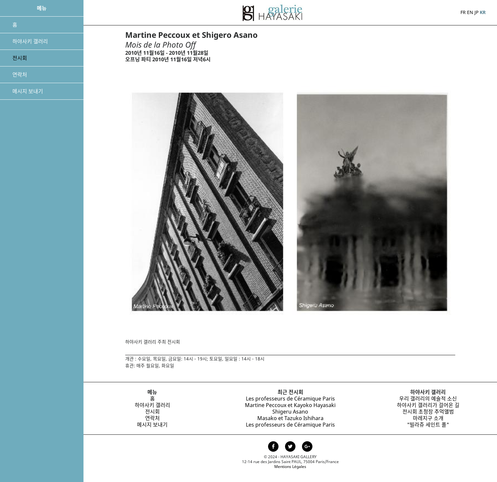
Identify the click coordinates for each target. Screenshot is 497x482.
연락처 (19, 74)
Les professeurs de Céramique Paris (290, 398)
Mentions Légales (290, 466)
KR (483, 12)
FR (463, 12)
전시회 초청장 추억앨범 (428, 411)
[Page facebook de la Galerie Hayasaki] (273, 447)
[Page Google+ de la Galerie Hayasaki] (307, 447)
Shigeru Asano (290, 411)
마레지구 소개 (428, 418)
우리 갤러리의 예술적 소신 (428, 398)
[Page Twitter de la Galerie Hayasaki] (290, 447)
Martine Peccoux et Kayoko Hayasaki (290, 405)
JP (476, 12)
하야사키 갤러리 (30, 41)
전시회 (19, 58)
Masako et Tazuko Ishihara (290, 418)
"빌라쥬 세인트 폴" (428, 424)
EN (470, 12)
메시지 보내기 (27, 91)
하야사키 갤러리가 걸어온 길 (428, 405)
